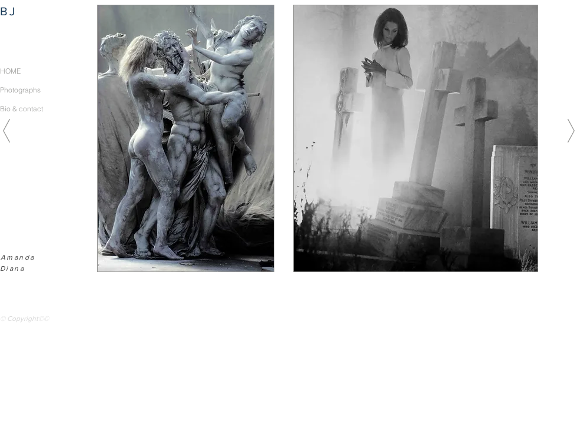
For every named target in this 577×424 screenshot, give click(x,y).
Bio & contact (21, 108)
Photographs (20, 89)
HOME (10, 71)
